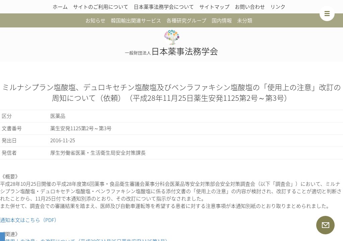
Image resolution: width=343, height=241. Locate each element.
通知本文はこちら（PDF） (29, 220)
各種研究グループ (186, 20)
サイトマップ (214, 6)
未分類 (244, 20)
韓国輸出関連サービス (136, 20)
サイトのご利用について (100, 6)
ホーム (60, 6)
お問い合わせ (250, 6)
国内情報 (222, 20)
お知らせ (95, 20)
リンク (277, 6)
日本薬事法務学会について (164, 6)
